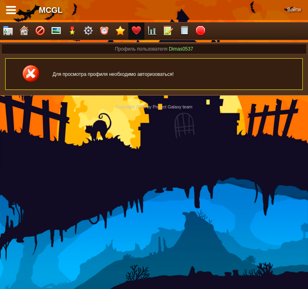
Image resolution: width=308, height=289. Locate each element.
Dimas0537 (181, 49)
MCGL (51, 10)
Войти (294, 9)
